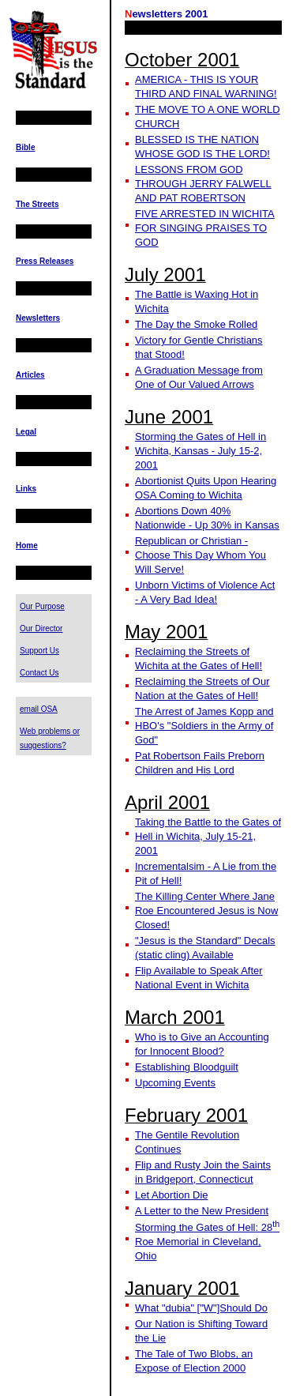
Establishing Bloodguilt (186, 1067)
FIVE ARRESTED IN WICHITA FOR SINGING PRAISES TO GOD (205, 228)
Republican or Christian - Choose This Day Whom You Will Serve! (200, 555)
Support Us (39, 650)
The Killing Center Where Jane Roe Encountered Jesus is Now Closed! (206, 910)
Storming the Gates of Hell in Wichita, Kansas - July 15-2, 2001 (200, 451)
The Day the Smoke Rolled (196, 324)
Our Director (41, 628)
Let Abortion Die (171, 1195)
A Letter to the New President (201, 1211)
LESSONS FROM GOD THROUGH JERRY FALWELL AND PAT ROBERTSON (203, 184)
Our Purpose (42, 606)
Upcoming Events (175, 1083)
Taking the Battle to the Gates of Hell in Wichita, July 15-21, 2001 (208, 836)
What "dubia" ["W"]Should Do (201, 1308)
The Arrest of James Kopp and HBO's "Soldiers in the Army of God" (204, 726)
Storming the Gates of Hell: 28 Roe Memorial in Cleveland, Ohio (207, 1241)
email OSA (39, 709)
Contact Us (39, 672)
